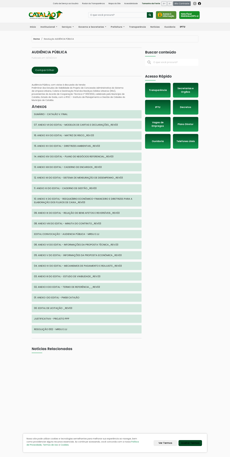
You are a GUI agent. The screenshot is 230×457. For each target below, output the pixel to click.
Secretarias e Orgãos (185, 90)
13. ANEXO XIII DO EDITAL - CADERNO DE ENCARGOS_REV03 (68, 167)
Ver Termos (165, 443)
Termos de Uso (50, 444)
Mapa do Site (114, 3)
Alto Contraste (181, 3)
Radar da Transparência (93, 3)
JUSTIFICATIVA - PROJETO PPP (51, 318)
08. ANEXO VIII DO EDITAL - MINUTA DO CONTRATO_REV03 (67, 223)
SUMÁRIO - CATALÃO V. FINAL (50, 114)
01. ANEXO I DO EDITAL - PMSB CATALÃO (56, 297)
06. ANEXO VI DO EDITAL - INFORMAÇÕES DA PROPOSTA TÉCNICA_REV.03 (76, 244)
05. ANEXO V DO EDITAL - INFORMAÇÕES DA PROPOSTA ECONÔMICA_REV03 (78, 255)
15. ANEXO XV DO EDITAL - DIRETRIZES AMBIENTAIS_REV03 (67, 146)
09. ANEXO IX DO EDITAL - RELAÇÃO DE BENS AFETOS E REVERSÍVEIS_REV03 (77, 213)
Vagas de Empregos (158, 124)
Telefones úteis (185, 141)
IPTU (157, 107)
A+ (164, 3)
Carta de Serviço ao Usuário (65, 3)
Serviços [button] (67, 26)
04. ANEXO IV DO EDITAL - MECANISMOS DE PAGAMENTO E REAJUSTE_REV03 (78, 266)
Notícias (155, 26)
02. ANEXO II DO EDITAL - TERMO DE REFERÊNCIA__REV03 (67, 287)
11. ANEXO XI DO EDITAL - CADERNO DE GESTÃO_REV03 (65, 188)
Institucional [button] (47, 26)
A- (170, 3)
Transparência (137, 26)
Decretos (185, 107)
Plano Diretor (185, 124)
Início (33, 26)
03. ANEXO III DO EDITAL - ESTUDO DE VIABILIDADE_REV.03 (67, 276)
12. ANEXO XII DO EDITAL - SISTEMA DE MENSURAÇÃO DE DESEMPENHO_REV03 (78, 177)
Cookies (65, 444)
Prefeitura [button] (117, 26)
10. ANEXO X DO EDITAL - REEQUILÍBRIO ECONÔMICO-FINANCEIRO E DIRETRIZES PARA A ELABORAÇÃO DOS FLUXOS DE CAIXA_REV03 (83, 200)
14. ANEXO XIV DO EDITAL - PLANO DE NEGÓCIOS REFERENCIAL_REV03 (73, 156)
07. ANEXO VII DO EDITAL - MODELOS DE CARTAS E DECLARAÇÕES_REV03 (76, 124)
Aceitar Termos (190, 443)
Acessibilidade (131, 3)
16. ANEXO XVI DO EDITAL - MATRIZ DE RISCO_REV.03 (64, 135)
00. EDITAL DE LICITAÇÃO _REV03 (53, 308)
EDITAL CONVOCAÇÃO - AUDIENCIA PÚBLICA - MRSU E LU (66, 234)
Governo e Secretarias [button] (91, 26)
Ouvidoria (169, 26)
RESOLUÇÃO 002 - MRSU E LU (50, 329)
